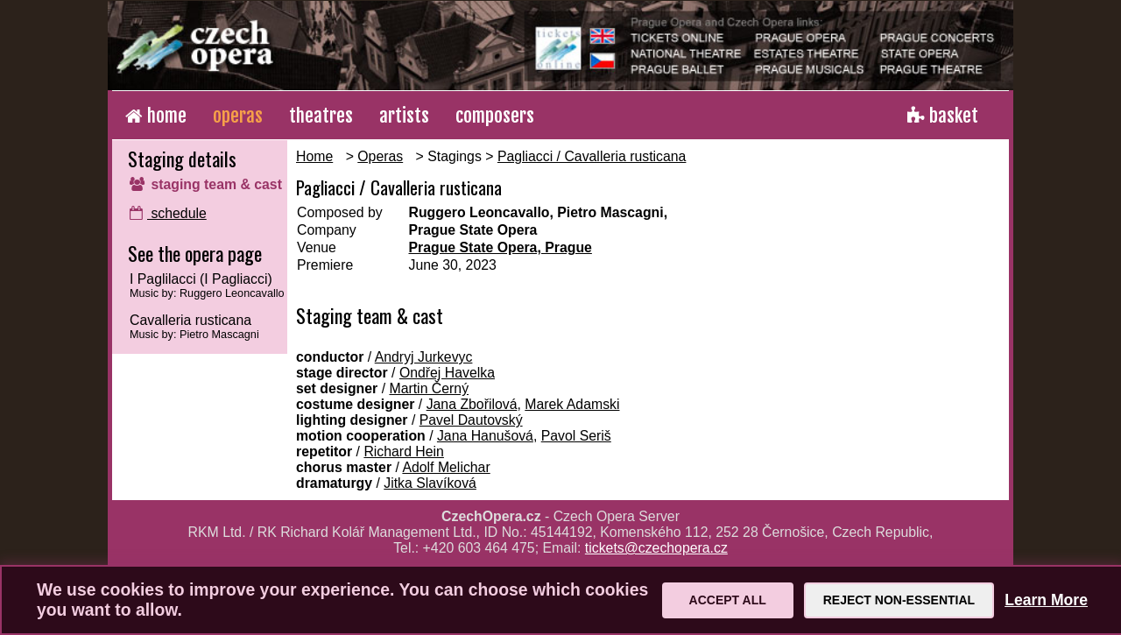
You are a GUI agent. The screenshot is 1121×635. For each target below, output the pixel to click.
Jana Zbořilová (472, 404)
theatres (321, 115)
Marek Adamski (572, 404)
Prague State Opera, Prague (500, 247)
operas (238, 115)
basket (942, 115)
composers (494, 115)
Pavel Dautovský (471, 420)
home (156, 115)
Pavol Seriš (576, 435)
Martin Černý (429, 388)
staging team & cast (206, 184)
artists (404, 115)
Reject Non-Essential (899, 600)
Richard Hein (403, 451)
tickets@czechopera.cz (656, 547)
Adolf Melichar (446, 467)
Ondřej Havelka (447, 372)
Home (314, 156)
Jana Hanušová (485, 435)
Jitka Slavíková (430, 483)
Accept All (727, 600)
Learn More (1046, 600)
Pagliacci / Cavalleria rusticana (592, 156)
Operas (380, 156)
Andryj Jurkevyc (424, 356)
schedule (168, 213)
